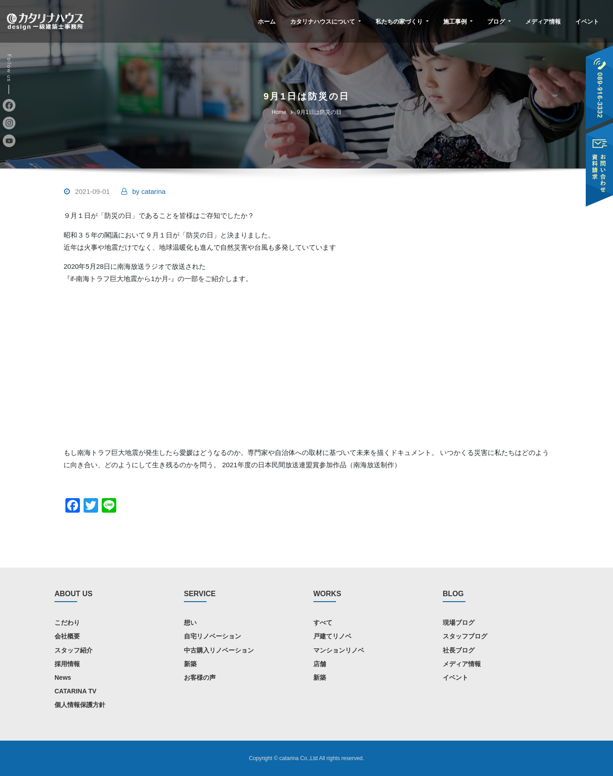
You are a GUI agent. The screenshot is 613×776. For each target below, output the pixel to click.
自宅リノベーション (212, 636)
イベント (587, 21)
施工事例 (458, 21)
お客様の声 (200, 677)
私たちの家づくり (402, 21)
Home (279, 112)
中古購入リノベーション (219, 649)
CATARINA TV (75, 691)
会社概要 (67, 636)
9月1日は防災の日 (319, 112)
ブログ (499, 21)
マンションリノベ (338, 649)
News (62, 677)
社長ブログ (459, 649)
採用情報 (67, 663)
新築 (190, 663)
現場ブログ (459, 622)
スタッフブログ (465, 636)
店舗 (319, 663)
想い (190, 622)
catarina (148, 191)
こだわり (67, 622)
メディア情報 (543, 21)
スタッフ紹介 (73, 649)
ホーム (267, 21)
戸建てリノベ (332, 636)
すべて (322, 622)
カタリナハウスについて (325, 21)
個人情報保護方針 (79, 704)
